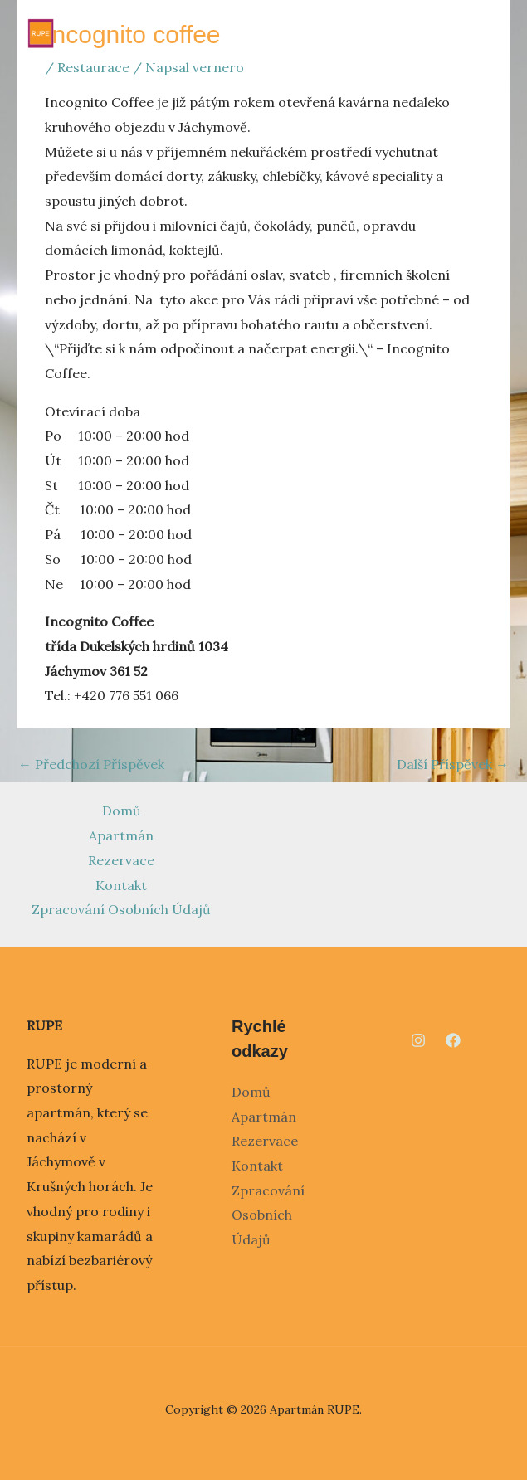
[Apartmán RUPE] (41, 33)
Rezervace (121, 860)
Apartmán (121, 835)
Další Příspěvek (453, 764)
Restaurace (93, 67)
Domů (121, 810)
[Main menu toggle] (488, 33)
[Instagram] (418, 1040)
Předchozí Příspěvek (91, 764)
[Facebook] (453, 1040)
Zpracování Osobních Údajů (121, 909)
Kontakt (121, 885)
